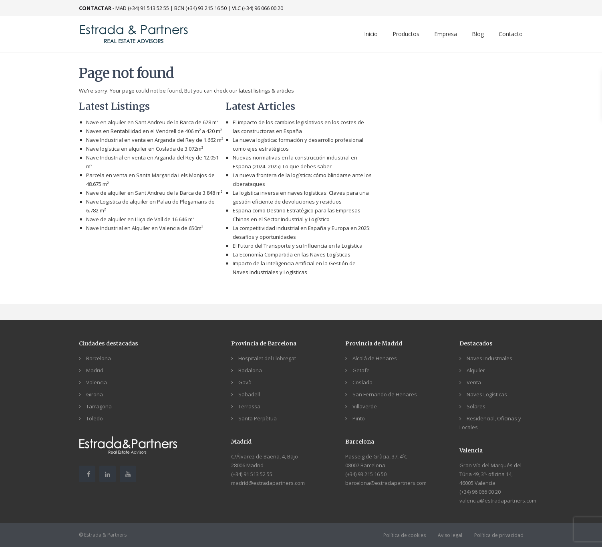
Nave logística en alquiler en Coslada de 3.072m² (144, 148)
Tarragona (99, 406)
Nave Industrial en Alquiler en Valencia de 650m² (144, 228)
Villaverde (364, 406)
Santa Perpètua (257, 418)
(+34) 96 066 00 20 (480, 491)
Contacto (511, 34)
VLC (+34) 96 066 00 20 (257, 8)
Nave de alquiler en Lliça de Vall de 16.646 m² (140, 219)
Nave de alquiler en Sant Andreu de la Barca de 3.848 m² (154, 192)
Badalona (250, 370)
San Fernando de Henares (384, 394)
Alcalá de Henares (374, 358)
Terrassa (249, 406)
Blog (478, 34)
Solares (476, 406)
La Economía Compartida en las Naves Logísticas (291, 254)
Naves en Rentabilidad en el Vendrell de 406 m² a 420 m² (154, 131)
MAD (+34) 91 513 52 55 (142, 8)
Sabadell (249, 394)
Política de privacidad (498, 535)
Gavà (245, 382)
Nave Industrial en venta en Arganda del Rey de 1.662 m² (154, 139)
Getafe (361, 370)
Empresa (445, 34)
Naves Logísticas (487, 394)
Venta (474, 382)
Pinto (358, 418)
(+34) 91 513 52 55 (251, 474)
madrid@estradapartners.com (268, 482)
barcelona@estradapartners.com (386, 482)
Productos (406, 34)
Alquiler (476, 370)
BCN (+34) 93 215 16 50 (200, 8)
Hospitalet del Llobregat (267, 358)
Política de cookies (404, 535)
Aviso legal (450, 535)
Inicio (371, 34)
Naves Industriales (489, 358)
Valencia (96, 382)
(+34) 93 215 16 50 (366, 474)
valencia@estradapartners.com (497, 500)
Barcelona (98, 358)
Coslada (362, 382)
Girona (94, 394)
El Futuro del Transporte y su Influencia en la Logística (297, 245)
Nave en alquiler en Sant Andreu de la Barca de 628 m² (152, 122)
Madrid (94, 370)
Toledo (94, 418)
